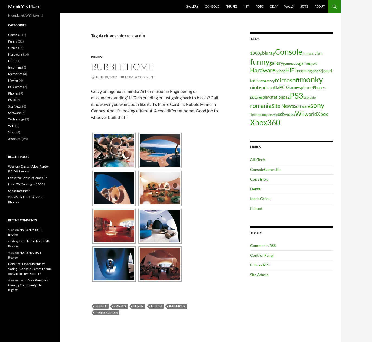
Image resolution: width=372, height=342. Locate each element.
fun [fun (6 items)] (319, 53)
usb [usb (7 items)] (281, 114)
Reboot (256, 208)
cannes (120, 306)
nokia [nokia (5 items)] (274, 87)
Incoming (15, 67)
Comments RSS (263, 245)
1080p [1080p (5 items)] (256, 53)
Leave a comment (140, 77)
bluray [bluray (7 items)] (268, 53)
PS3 (11, 100)
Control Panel (262, 255)
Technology (16, 119)
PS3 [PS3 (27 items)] (296, 95)
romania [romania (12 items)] (261, 105)
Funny (96, 57)
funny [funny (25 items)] (259, 61)
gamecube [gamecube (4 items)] (291, 63)
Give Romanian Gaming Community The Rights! (29, 285)
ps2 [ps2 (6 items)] (286, 96)
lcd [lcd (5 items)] (252, 81)
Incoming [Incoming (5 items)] (304, 71)
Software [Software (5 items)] (302, 106)
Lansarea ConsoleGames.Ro (28, 178)
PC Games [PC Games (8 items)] (290, 87)
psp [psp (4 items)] (306, 97)
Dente (255, 189)
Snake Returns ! (19, 191)
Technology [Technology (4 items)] (259, 114)
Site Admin (259, 274)
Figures (231, 6)
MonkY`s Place (24, 6)
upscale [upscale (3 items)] (273, 114)
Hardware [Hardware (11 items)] (262, 70)
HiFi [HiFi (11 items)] (290, 70)
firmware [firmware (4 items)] (309, 53)
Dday (274, 6)
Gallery (192, 6)
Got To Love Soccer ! (26, 274)
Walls (289, 6)
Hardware (15, 54)
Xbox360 (14, 139)
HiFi (246, 6)
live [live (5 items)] (258, 81)
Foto (259, 6)
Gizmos (13, 48)
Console (212, 6)
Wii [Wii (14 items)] (300, 113)
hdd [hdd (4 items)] (282, 71)
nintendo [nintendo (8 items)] (259, 87)
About (320, 6)
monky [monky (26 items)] (311, 79)
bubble (101, 306)
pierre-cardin (107, 312)
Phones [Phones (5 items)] (319, 87)
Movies (13, 80)
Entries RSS (259, 265)
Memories (15, 74)
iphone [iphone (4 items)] (317, 71)
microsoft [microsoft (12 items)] (287, 80)
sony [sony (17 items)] (317, 105)
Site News (15, 106)
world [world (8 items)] (311, 114)
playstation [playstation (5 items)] (273, 97)
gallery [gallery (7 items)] (276, 63)
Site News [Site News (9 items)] (283, 106)
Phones (13, 93)
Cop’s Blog (259, 179)
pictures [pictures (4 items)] (256, 97)
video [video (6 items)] (290, 114)
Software (14, 113)
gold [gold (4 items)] (314, 63)
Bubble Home (122, 66)
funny (138, 306)
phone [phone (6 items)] (307, 87)
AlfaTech (257, 159)
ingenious (177, 306)
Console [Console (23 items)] (288, 51)
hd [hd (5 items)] (277, 71)
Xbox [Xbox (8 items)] (322, 114)
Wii (10, 126)
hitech (156, 306)
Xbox (12, 132)
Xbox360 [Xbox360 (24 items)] (265, 122)
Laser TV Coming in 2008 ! (26, 184)
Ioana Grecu (260, 198)
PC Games (15, 87)
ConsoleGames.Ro (265, 169)
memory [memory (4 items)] (268, 81)
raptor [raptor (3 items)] (313, 97)
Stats (304, 6)
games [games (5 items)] (305, 63)
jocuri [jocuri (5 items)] (327, 71)
